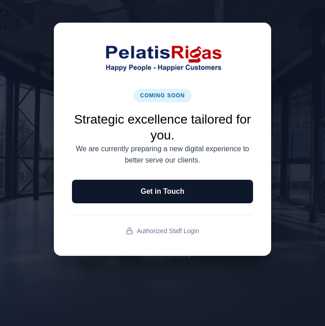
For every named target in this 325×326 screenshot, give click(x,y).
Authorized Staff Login (162, 231)
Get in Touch (163, 191)
